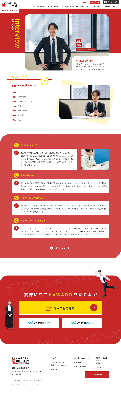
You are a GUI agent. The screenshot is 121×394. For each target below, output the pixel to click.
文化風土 (98, 363)
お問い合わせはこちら (110, 2)
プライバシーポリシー (18, 380)
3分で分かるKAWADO (67, 6)
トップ (33, 6)
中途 (98, 2)
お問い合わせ (100, 367)
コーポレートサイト (35, 380)
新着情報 (56, 6)
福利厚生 (98, 360)
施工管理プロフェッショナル (59, 365)
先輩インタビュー (97, 6)
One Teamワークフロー (83, 6)
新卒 (92, 2)
